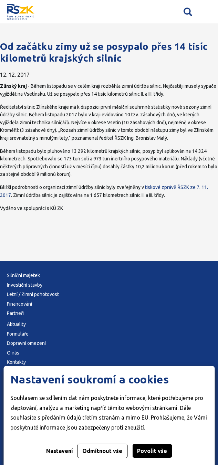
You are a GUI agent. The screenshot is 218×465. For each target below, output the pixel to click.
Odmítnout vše (102, 451)
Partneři (15, 313)
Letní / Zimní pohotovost (33, 294)
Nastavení (59, 451)
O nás (13, 353)
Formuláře (18, 334)
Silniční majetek (23, 275)
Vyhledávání (188, 12)
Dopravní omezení (26, 343)
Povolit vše (152, 451)
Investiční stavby (24, 285)
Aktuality (16, 324)
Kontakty (16, 362)
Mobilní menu (207, 12)
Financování (19, 304)
